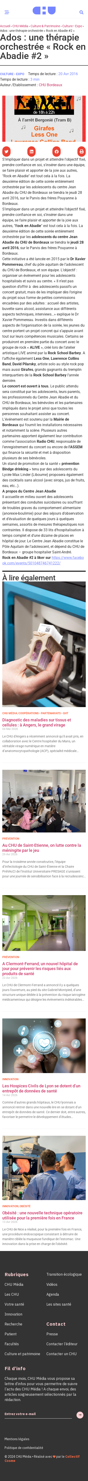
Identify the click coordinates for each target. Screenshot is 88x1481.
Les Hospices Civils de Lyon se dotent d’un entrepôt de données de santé (41, 1088)
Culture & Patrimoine (45, 26)
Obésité (25, 1206)
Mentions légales (17, 1439)
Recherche (13, 1324)
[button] (81, 12)
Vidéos (51, 1284)
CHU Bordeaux (50, 85)
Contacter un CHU (61, 1353)
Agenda (52, 1294)
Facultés (12, 1344)
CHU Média (20, 26)
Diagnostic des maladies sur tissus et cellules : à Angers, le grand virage (36, 722)
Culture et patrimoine (22, 1353)
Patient (11, 1334)
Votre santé (14, 1304)
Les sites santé (58, 1304)
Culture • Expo (72, 26)
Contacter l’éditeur (61, 1344)
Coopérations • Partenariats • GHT (43, 713)
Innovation (10, 1079)
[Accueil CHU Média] (44, 9)
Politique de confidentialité (24, 1448)
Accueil (5, 26)
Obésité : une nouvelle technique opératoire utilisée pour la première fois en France (42, 1215)
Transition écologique (64, 1274)
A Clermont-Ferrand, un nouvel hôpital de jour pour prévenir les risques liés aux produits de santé (40, 968)
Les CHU (12, 1294)
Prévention (10, 838)
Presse (52, 1334)
